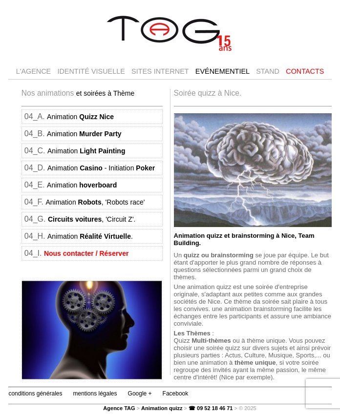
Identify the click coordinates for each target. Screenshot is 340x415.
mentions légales (95, 393)
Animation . (90, 236)
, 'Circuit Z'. (92, 219)
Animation (80, 117)
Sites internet (160, 71)
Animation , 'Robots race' (95, 202)
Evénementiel (222, 71)
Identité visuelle (91, 71)
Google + (140, 393)
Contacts (305, 71)
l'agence (33, 71)
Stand (267, 71)
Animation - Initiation (101, 168)
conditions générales (35, 393)
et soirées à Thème (105, 93)
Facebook (176, 393)
